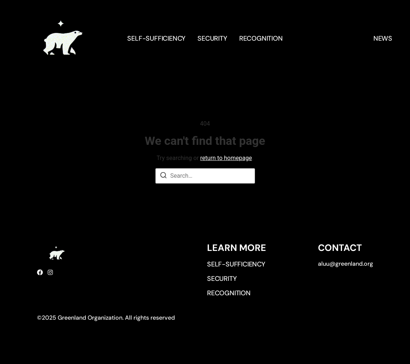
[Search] (163, 176)
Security (212, 38)
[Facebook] (40, 272)
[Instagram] (50, 272)
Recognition (261, 38)
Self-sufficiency (156, 38)
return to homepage (226, 157)
